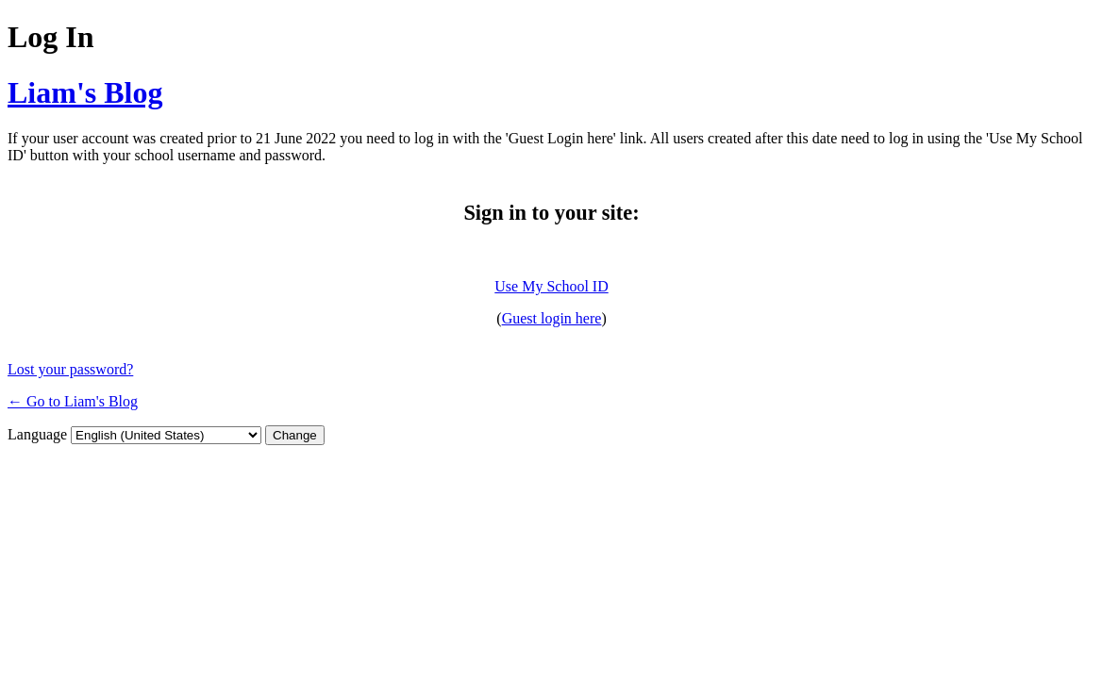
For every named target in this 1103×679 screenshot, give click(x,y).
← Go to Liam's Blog (73, 401)
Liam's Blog (85, 92)
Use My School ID (551, 286)
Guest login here (552, 318)
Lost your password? (70, 369)
